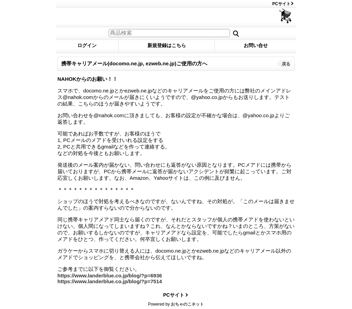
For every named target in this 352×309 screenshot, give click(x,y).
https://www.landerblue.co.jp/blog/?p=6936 (109, 275)
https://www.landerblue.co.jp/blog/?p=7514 (109, 281)
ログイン (87, 45)
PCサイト (281, 3)
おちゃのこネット (187, 304)
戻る (286, 64)
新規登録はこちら (166, 45)
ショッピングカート (286, 16)
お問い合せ (256, 45)
